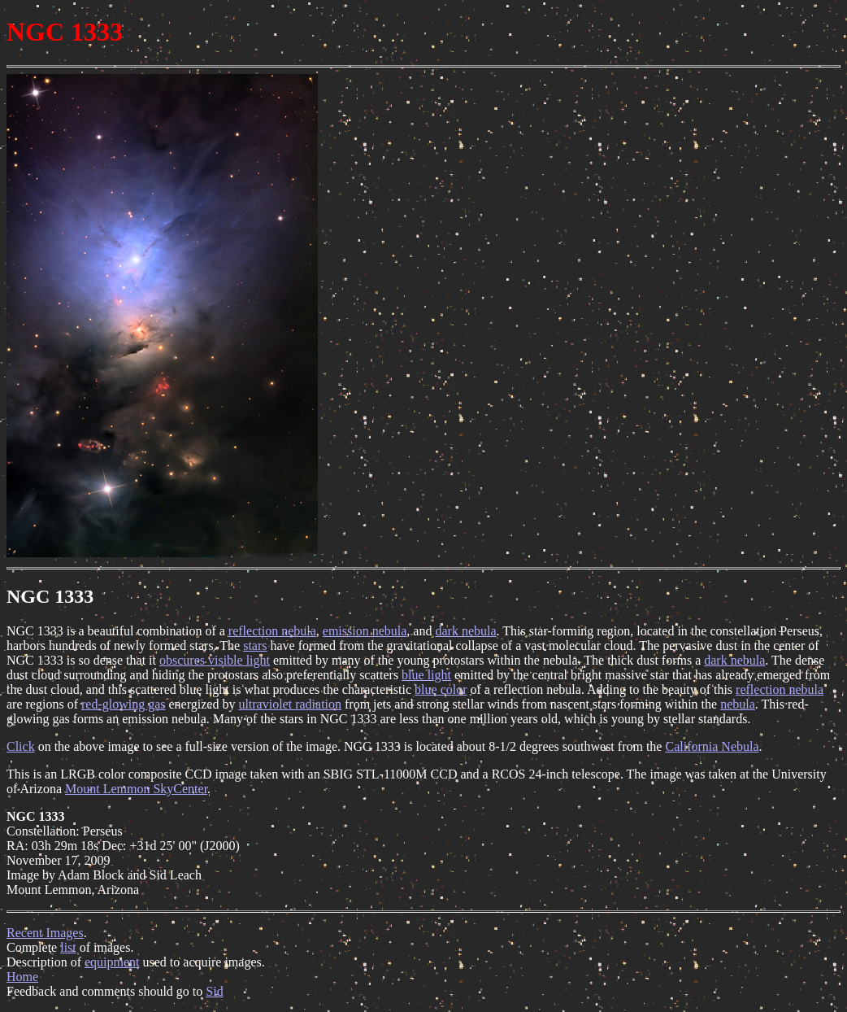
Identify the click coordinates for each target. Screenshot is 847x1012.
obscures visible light (214, 660)
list (68, 947)
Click (21, 746)
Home (22, 977)
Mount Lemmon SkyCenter (136, 789)
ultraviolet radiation (289, 704)
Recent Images (45, 933)
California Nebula (711, 746)
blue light (426, 675)
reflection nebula (272, 631)
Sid (214, 991)
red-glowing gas (123, 704)
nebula (737, 704)
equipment (112, 962)
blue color (441, 689)
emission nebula (365, 631)
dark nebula (465, 631)
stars (255, 645)
